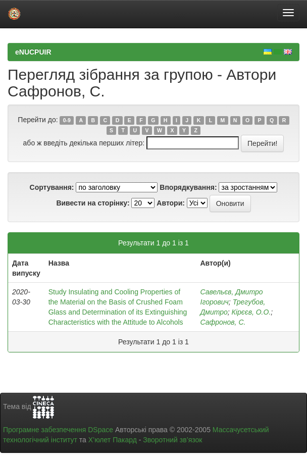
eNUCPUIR (33, 52)
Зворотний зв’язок (172, 440)
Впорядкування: (188, 187)
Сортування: (52, 187)
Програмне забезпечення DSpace (58, 430)
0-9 (67, 120)
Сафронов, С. (223, 322)
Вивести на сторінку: (92, 203)
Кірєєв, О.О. (251, 312)
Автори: (171, 203)
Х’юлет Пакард (112, 440)
